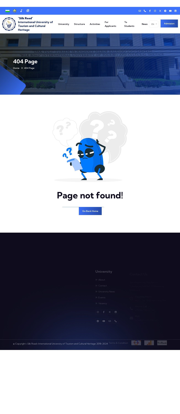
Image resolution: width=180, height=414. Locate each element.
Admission (169, 23)
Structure (79, 24)
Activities (95, 24)
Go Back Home (90, 211)
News (144, 24)
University (63, 24)
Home (16, 68)
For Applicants (110, 24)
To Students (129, 24)
